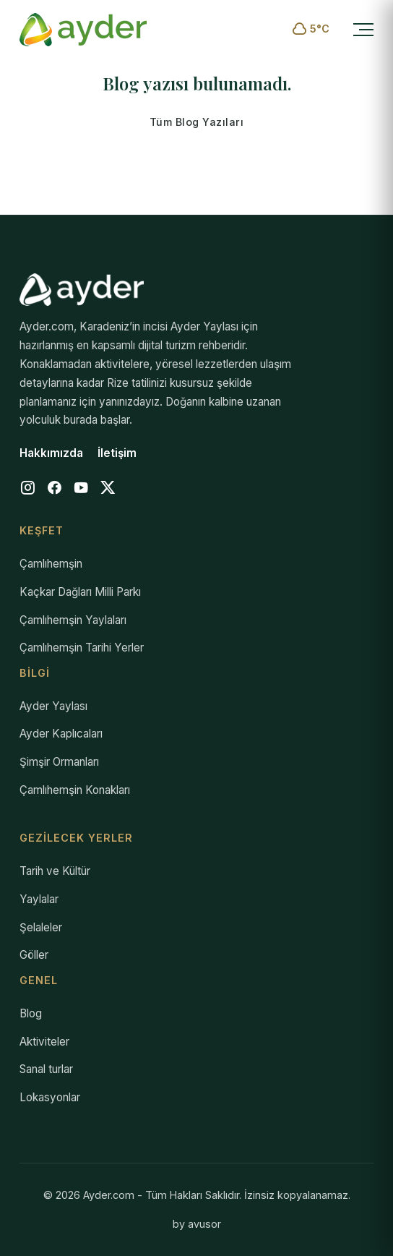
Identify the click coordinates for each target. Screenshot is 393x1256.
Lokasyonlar (50, 1097)
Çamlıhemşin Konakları (75, 790)
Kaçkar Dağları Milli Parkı (80, 592)
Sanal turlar (46, 1069)
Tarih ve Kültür (55, 871)
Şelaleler (41, 927)
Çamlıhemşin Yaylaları (73, 620)
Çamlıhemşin (51, 564)
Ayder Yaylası (53, 706)
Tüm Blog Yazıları (197, 122)
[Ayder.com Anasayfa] (83, 29)
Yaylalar (39, 899)
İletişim (117, 453)
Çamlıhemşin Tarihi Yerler (82, 647)
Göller (34, 955)
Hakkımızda (51, 453)
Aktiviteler (44, 1041)
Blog (31, 1013)
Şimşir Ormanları (59, 762)
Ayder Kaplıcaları (61, 733)
